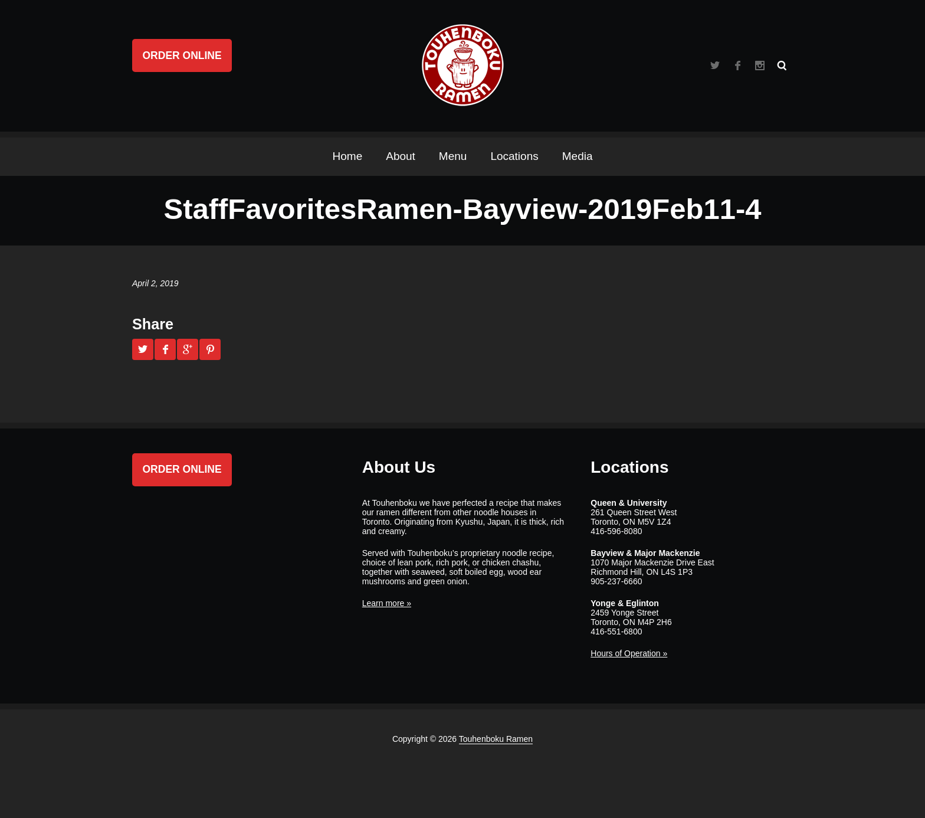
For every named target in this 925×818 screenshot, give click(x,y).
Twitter (715, 65)
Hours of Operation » (629, 653)
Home (348, 156)
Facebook (737, 65)
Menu (453, 156)
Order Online (182, 55)
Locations (514, 156)
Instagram (759, 65)
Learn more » (386, 603)
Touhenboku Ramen (496, 739)
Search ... (782, 65)
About (400, 156)
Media (577, 156)
